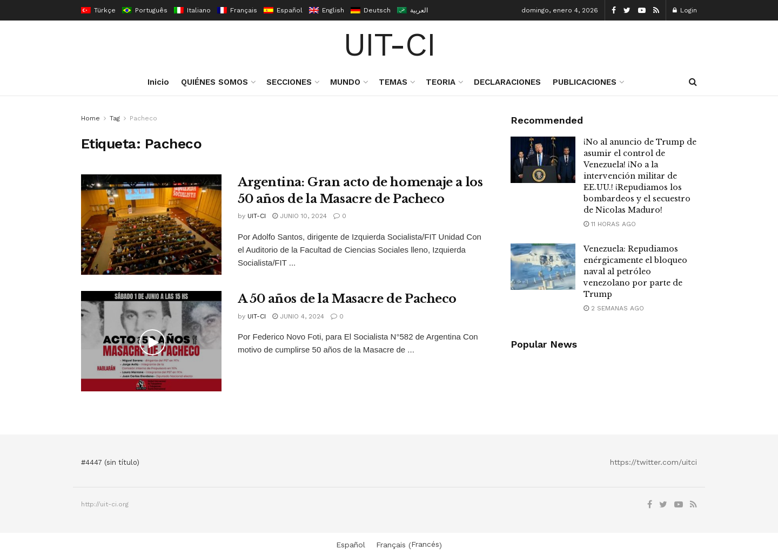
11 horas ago (610, 224)
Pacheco (143, 118)
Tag (115, 118)
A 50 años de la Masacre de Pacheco (347, 298)
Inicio (158, 82)
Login (685, 10)
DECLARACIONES (507, 82)
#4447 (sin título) (110, 462)
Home (90, 118)
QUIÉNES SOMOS (214, 82)
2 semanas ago (614, 308)
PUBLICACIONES (584, 82)
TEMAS (393, 82)
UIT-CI (389, 45)
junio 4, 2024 (298, 316)
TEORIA (440, 82)
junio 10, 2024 (299, 216)
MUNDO (345, 82)
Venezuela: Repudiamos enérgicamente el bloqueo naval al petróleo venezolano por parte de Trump (635, 271)
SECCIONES (289, 82)
